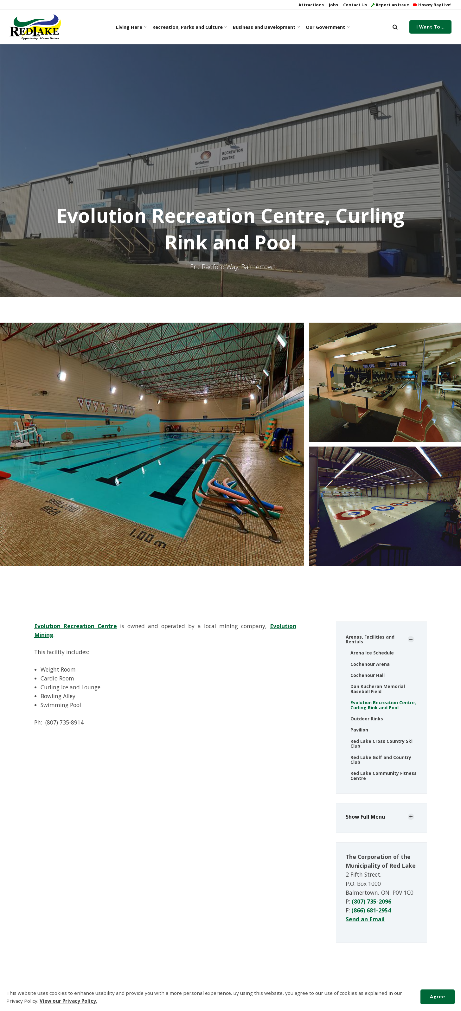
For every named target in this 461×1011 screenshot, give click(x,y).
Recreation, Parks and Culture (188, 27)
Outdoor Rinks (366, 719)
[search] (395, 27)
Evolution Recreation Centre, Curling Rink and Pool (383, 704)
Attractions (311, 5)
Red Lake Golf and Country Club (380, 759)
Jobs (333, 5)
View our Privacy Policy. (68, 1001)
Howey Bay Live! (432, 5)
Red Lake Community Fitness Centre (383, 775)
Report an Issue (390, 5)
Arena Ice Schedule (372, 653)
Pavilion (359, 730)
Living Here (131, 27)
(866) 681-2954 (371, 910)
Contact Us (354, 5)
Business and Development (265, 27)
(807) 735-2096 (371, 901)
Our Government (327, 27)
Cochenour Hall (367, 675)
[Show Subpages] (411, 639)
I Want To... (430, 27)
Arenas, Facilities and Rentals (370, 639)
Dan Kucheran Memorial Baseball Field (377, 688)
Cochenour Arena (370, 664)
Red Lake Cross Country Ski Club (381, 743)
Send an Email (365, 919)
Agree (437, 997)
